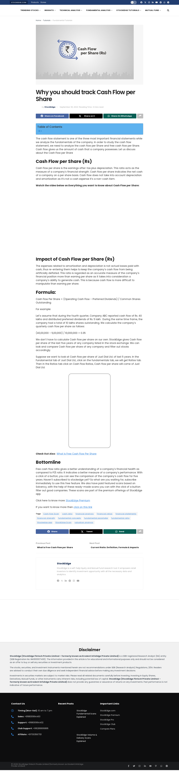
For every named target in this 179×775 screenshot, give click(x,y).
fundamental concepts (69, 518)
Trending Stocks (29, 10)
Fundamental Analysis (98, 10)
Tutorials (46, 20)
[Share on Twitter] (86, 116)
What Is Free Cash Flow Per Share (76, 454)
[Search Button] (168, 10)
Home (38, 20)
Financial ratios (104, 514)
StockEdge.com (18, 2)
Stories (43, 2)
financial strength (46, 518)
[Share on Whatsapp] (119, 116)
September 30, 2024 (69, 107)
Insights (49, 10)
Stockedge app (44, 523)
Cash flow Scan (51, 514)
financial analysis (85, 514)
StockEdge (49, 107)
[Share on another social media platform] (140, 116)
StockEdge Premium (78, 501)
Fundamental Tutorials (62, 20)
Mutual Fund (152, 10)
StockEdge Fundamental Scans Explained (86, 718)
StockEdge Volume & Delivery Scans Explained (87, 742)
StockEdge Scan (63, 523)
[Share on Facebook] (52, 116)
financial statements (126, 514)
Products (35, 2)
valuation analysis (84, 523)
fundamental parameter (96, 518)
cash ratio (67, 514)
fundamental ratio (120, 518)
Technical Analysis (70, 10)
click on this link (83, 507)
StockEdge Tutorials (127, 10)
